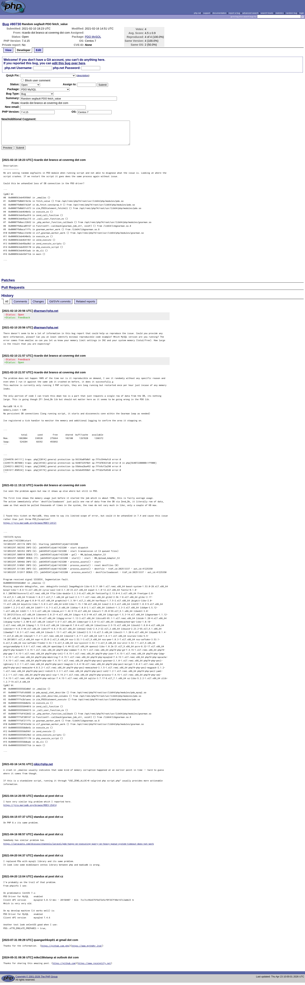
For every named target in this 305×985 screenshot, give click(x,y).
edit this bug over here (68, 63)
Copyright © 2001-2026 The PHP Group (36, 979)
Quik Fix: (13, 75)
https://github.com (64, 965)
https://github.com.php (55, 948)
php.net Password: (67, 68)
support (206, 13)
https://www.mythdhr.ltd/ (87, 948)
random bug (291, 13)
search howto (267, 13)
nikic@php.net (43, 766)
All (6, 301)
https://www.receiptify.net (94, 965)
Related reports (85, 301)
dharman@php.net (46, 310)
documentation (219, 13)
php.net (197, 13)
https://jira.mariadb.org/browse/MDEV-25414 (29, 807)
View (8, 50)
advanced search (250, 13)
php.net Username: (18, 68)
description (83, 75)
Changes (38, 301)
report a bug (234, 13)
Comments (20, 301)
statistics (280, 13)
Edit (38, 50)
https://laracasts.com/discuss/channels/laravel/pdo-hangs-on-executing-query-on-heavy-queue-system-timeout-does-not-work (78, 846)
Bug (6, 24)
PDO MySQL (93, 36)
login (302, 13)
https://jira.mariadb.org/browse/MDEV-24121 (29, 525)
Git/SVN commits (60, 301)
